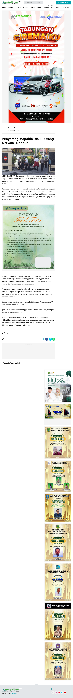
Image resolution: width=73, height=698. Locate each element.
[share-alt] (42, 339)
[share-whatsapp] (53, 339)
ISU (58, 8)
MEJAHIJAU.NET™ (14, 693)
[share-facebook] (46, 339)
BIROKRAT (28, 8)
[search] (33, 2)
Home (4, 8)
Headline (51, 8)
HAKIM (43, 8)
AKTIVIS (20, 8)
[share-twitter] (49, 339)
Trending (11, 8)
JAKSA (64, 8)
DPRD (37, 8)
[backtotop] (36, 685)
